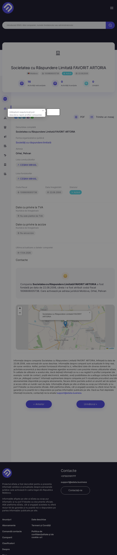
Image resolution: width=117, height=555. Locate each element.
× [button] (69, 115)
